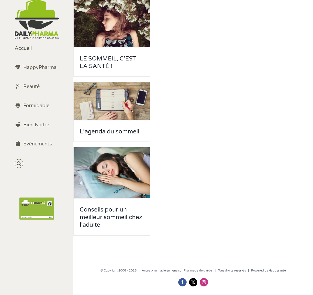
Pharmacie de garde (198, 270)
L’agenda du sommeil (109, 131)
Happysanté (277, 270)
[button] (36, 163)
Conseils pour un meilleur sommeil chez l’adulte (111, 217)
